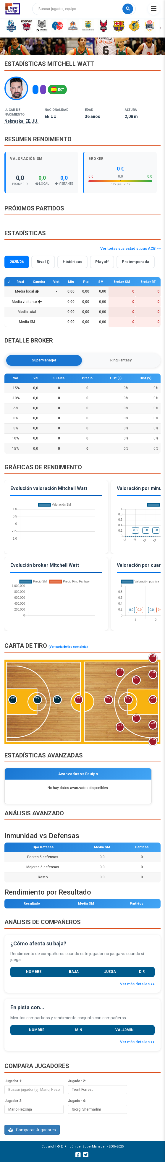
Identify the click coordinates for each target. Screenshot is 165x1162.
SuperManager (44, 360)
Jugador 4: (77, 1101)
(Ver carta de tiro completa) (68, 646)
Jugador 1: (13, 1081)
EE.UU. (51, 116)
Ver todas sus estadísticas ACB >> (130, 248)
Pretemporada (135, 261)
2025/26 (17, 261)
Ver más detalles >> (137, 984)
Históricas (72, 261)
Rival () (43, 261)
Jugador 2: (77, 1081)
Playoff (102, 261)
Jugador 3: (13, 1101)
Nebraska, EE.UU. (21, 121)
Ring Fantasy (121, 360)
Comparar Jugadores (32, 1129)
